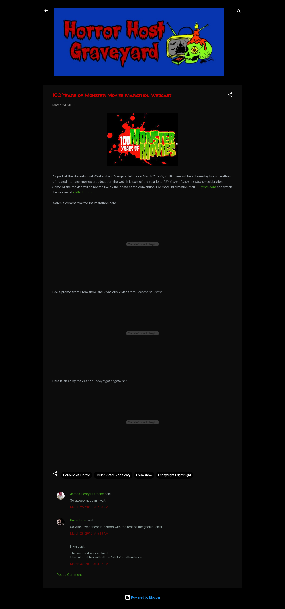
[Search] (239, 12)
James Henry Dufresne (87, 494)
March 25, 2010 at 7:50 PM (89, 507)
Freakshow (144, 475)
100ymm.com (206, 187)
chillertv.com (82, 192)
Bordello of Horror (76, 475)
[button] (230, 95)
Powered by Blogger (142, 597)
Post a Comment (69, 575)
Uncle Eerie (78, 520)
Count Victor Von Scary (113, 475)
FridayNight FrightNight (174, 475)
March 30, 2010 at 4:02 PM (89, 564)
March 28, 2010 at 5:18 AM (89, 534)
